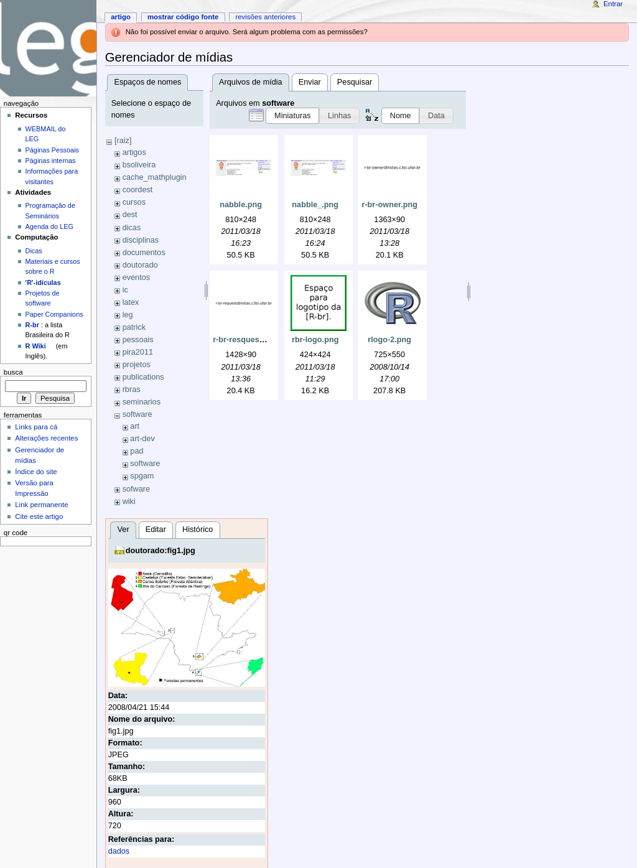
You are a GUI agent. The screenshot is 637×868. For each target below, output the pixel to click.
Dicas (34, 250)
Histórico (197, 529)
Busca (13, 372)
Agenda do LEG (49, 226)
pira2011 (138, 352)
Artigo (121, 17)
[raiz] (123, 140)
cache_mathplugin (155, 177)
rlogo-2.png (389, 339)
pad (136, 451)
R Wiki (36, 346)
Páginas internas (51, 160)
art (134, 426)
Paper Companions (54, 314)
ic (125, 290)
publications (143, 377)
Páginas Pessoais (52, 150)
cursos (134, 202)
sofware (136, 489)
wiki (129, 501)
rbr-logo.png (315, 339)
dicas (132, 227)
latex (131, 302)
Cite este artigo (39, 516)
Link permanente (41, 504)
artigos (134, 152)
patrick (134, 327)
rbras (132, 389)
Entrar (613, 3)
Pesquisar (354, 82)
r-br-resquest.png (246, 339)
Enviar (310, 82)
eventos (136, 277)
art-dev (142, 438)
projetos (137, 364)
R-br (32, 325)
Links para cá (36, 427)
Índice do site (36, 471)
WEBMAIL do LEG (46, 133)
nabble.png (241, 204)
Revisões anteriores (265, 17)
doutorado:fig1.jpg (160, 550)
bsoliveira (139, 165)
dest (130, 214)
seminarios (141, 402)
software (137, 414)
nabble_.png (315, 204)
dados (119, 851)
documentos (144, 252)
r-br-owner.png (389, 204)
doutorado (140, 265)
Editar (156, 529)
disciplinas (141, 240)
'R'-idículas (43, 282)
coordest (138, 189)
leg (128, 314)
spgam (142, 476)
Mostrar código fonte (183, 17)
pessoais (138, 339)
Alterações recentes (46, 438)
